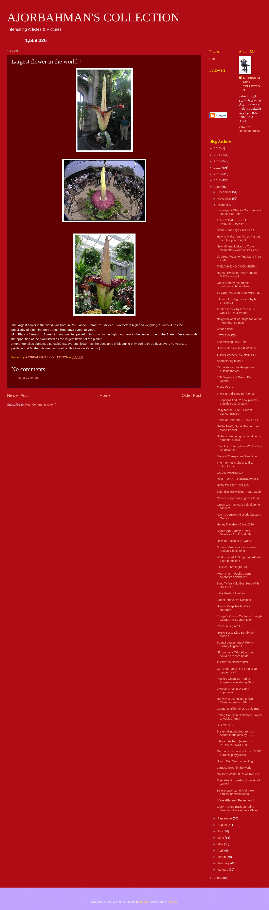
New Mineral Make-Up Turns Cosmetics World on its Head (237, 248)
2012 (217, 167)
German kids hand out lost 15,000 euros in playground (239, 753)
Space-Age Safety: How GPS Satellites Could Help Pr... (236, 532)
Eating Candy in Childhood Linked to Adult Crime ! (239, 716)
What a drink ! (226, 329)
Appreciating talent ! (230, 361)
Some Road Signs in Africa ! (235, 230)
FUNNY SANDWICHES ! (233, 662)
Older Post (191, 395)
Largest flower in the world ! (235, 767)
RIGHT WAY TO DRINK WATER (238, 479)
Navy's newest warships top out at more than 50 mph (239, 320)
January (223, 869)
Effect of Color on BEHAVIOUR (237, 420)
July (220, 831)
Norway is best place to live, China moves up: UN (235, 700)
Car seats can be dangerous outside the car (235, 369)
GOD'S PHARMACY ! (231, 472)
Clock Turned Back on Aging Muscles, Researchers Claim (237, 808)
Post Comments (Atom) (40, 404)
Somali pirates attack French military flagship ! (236, 644)
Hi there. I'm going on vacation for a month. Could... (239, 438)
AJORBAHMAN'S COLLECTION (93, 17)
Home (105, 395)
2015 (217, 148)
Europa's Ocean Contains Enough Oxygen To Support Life (239, 618)
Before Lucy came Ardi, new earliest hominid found (235, 792)
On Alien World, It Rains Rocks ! (238, 774)
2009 (217, 186)
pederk (144, 901)
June (221, 837)
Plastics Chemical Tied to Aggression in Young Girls (235, 680)
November (224, 198)
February (223, 863)
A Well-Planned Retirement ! (235, 800)
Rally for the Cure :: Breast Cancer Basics (234, 411)
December (224, 192)
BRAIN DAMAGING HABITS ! (236, 354)
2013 (217, 161)
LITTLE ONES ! (227, 335)
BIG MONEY (225, 725)
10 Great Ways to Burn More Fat (238, 292)
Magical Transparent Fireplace (237, 456)
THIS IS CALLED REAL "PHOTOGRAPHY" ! (232, 222)
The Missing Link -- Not (232, 341)
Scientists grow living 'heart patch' (239, 491)
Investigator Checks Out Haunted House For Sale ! (239, 212)
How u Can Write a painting (235, 761)
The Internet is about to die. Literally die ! (235, 464)
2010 (217, 180)
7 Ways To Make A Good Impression (233, 690)
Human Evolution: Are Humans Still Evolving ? (237, 274)
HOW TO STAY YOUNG (233, 485)
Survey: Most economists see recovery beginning (236, 549)
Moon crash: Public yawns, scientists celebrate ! (234, 575)
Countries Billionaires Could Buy (238, 708)
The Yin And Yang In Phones (236, 393)
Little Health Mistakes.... (232, 593)
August (222, 825)
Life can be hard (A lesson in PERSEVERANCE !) (235, 743)
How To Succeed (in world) (234, 540)
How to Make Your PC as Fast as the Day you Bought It (239, 238)
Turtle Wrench (226, 387)
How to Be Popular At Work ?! (236, 348)
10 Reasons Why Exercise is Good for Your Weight (236, 311)
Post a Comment (27, 377)
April (220, 850)
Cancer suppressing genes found (239, 498)
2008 (217, 877)
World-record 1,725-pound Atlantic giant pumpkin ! (239, 559)
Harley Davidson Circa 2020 (235, 524)
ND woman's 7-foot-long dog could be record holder (235, 654)
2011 (217, 174)
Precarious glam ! (228, 626)
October (223, 204)
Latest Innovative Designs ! (235, 599)
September (225, 818)
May (220, 844)
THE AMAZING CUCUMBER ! (237, 266)
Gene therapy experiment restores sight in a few (233, 284)
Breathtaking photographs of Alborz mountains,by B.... (235, 733)
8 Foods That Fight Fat (232, 567)
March (222, 856)
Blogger (172, 901)
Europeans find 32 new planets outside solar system (237, 401)
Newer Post (18, 395)
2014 (217, 154)
